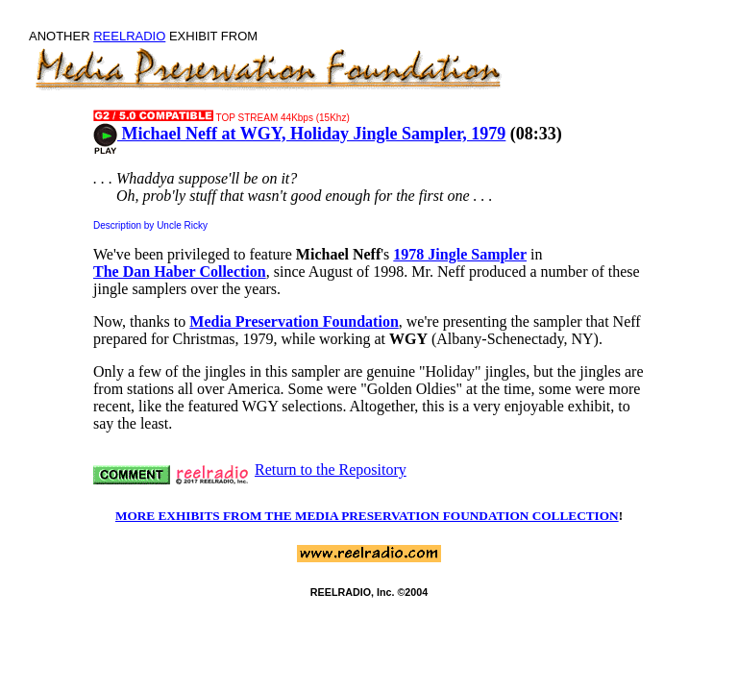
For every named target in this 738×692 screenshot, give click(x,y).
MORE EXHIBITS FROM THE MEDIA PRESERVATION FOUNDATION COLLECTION (367, 515)
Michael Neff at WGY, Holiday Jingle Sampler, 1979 (299, 133)
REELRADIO (129, 36)
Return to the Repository (330, 469)
